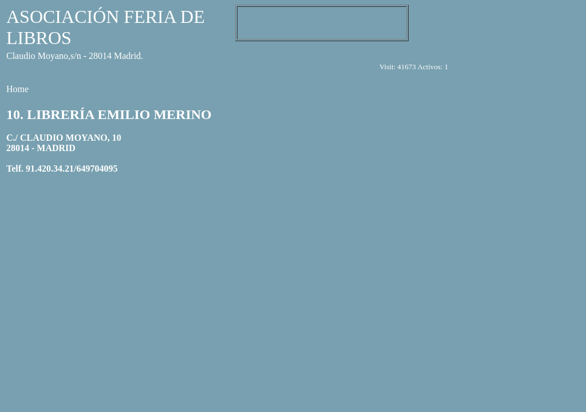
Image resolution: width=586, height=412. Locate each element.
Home (17, 89)
